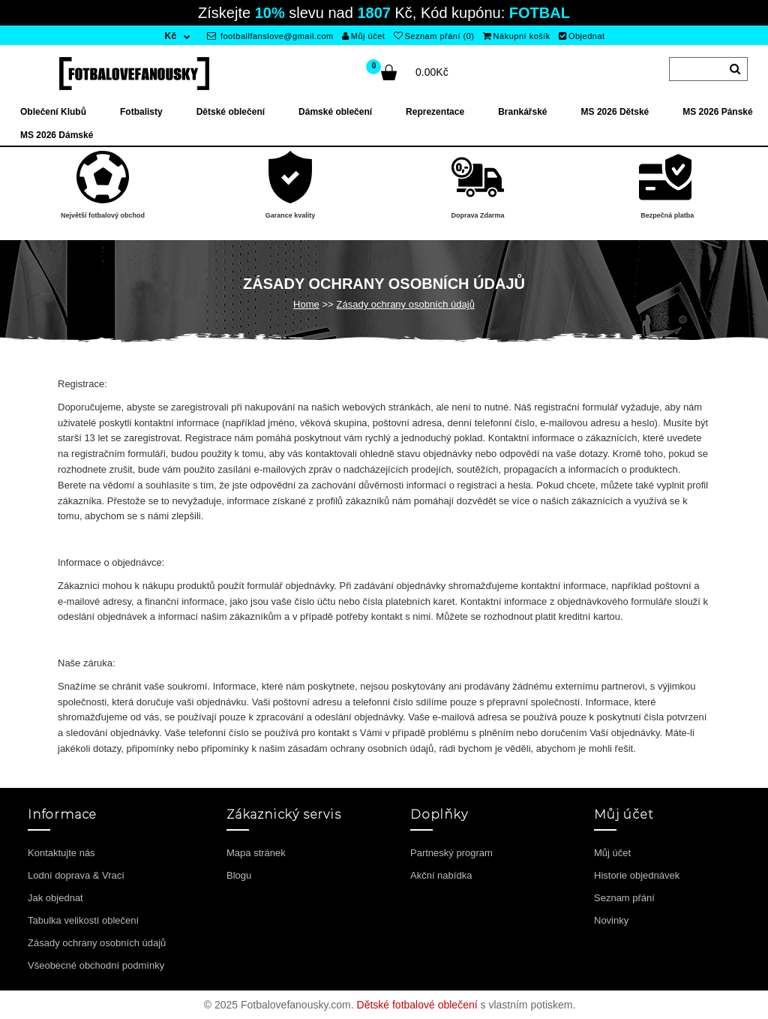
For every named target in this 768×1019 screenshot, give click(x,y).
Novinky (611, 920)
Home (306, 304)
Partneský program (451, 852)
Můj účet (363, 36)
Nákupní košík (516, 36)
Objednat (581, 36)
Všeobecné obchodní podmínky (96, 965)
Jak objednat (55, 897)
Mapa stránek (256, 852)
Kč (170, 36)
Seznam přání (624, 897)
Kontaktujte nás (61, 852)
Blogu (238, 875)
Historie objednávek (637, 875)
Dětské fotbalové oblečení (417, 1005)
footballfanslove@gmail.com (270, 36)
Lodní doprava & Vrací (76, 875)
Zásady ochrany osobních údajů (406, 304)
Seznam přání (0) (434, 36)
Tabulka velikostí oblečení (83, 920)
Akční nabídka (441, 875)
